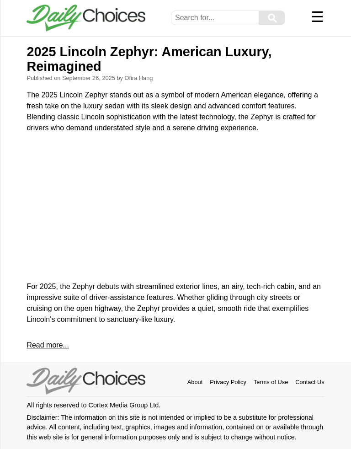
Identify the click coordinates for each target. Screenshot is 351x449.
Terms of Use (271, 382)
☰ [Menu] (317, 17)
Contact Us (309, 382)
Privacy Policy (228, 382)
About (194, 382)
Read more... (48, 345)
